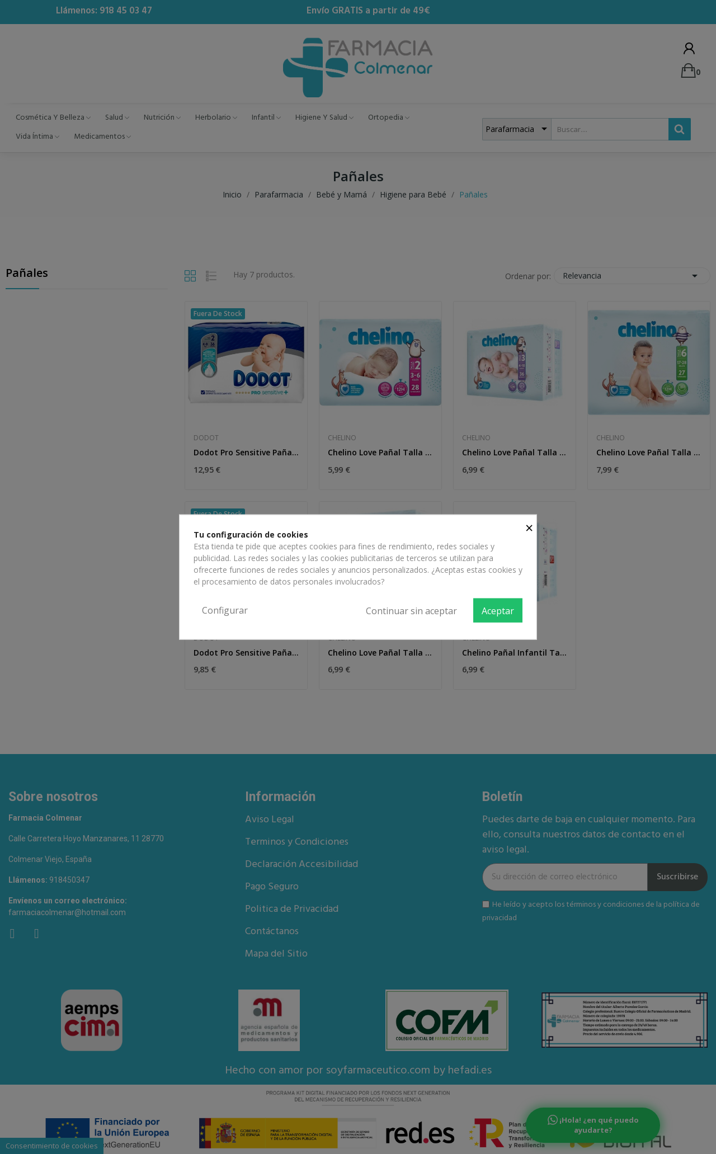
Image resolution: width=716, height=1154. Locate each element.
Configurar (225, 610)
